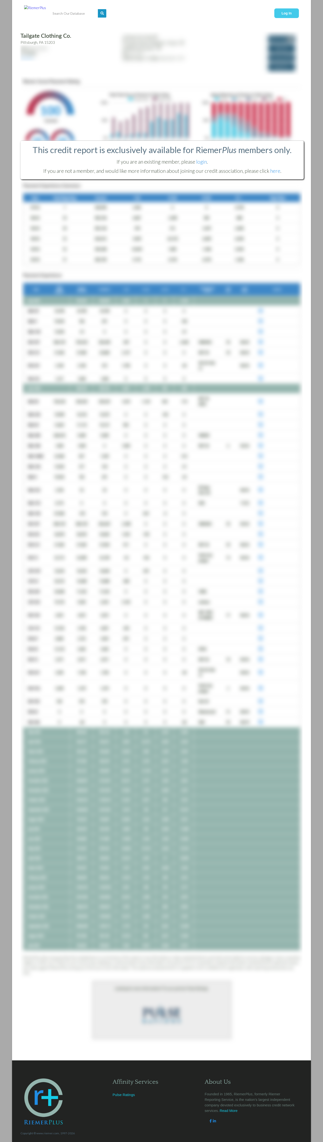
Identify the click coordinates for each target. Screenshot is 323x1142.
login (201, 162)
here (275, 171)
